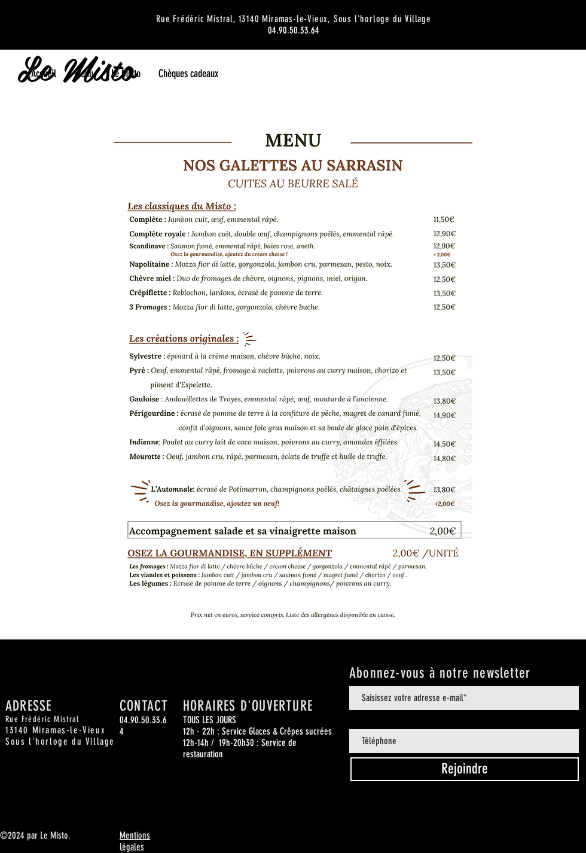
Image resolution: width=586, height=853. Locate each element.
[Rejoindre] (464, 769)
